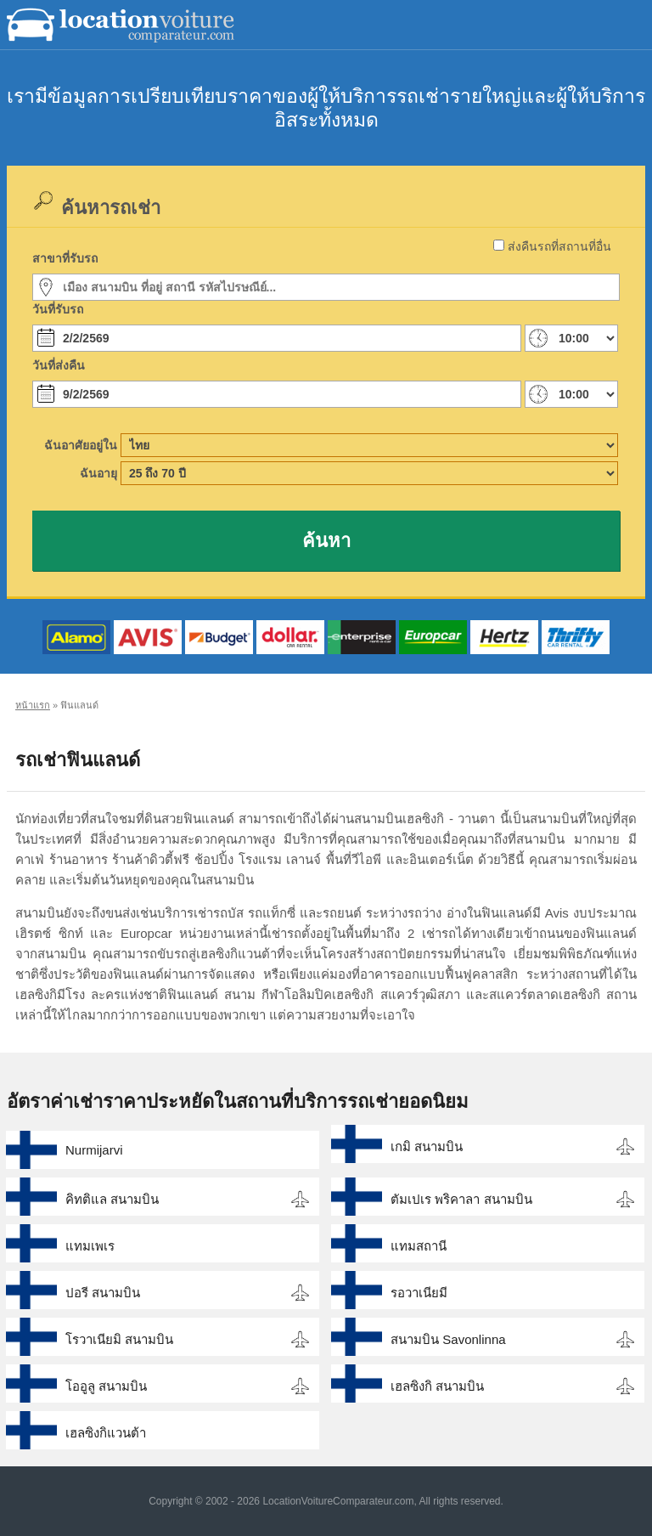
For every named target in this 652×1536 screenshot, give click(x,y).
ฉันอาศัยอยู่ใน (80, 445)
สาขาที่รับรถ (65, 258)
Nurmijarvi (94, 1150)
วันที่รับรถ (57, 309)
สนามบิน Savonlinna (448, 1339)
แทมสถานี (419, 1246)
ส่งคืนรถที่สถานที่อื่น (559, 246)
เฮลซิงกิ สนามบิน (437, 1386)
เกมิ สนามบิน (427, 1146)
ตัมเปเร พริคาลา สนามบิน (461, 1199)
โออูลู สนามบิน (106, 1386)
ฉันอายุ (98, 473)
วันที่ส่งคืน (58, 365)
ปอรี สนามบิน (102, 1292)
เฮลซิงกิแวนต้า (105, 1433)
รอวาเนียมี (419, 1292)
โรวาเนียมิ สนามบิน (119, 1339)
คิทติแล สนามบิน (112, 1199)
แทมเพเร (90, 1246)
